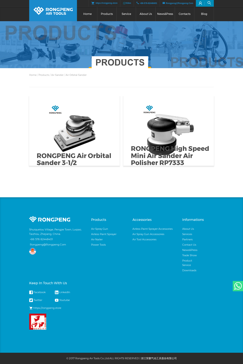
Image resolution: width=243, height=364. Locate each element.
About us (146, 14)
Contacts (184, 14)
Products (107, 14)
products (44, 75)
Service (126, 14)
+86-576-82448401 (148, 3)
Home (87, 14)
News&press (165, 14)
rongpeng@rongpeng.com (179, 3)
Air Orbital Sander (76, 75)
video (127, 3)
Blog (204, 14)
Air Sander (57, 75)
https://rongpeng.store (104, 3)
